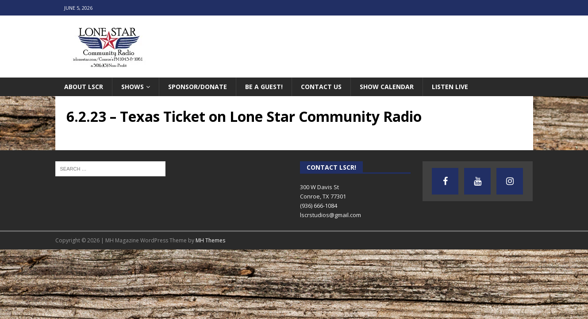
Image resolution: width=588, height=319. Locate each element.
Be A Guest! (264, 86)
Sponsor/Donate (197, 86)
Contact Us (321, 86)
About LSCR (83, 86)
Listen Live (450, 86)
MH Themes (210, 240)
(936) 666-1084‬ (318, 206)
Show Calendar (387, 86)
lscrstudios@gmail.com (330, 215)
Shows (132, 86)
